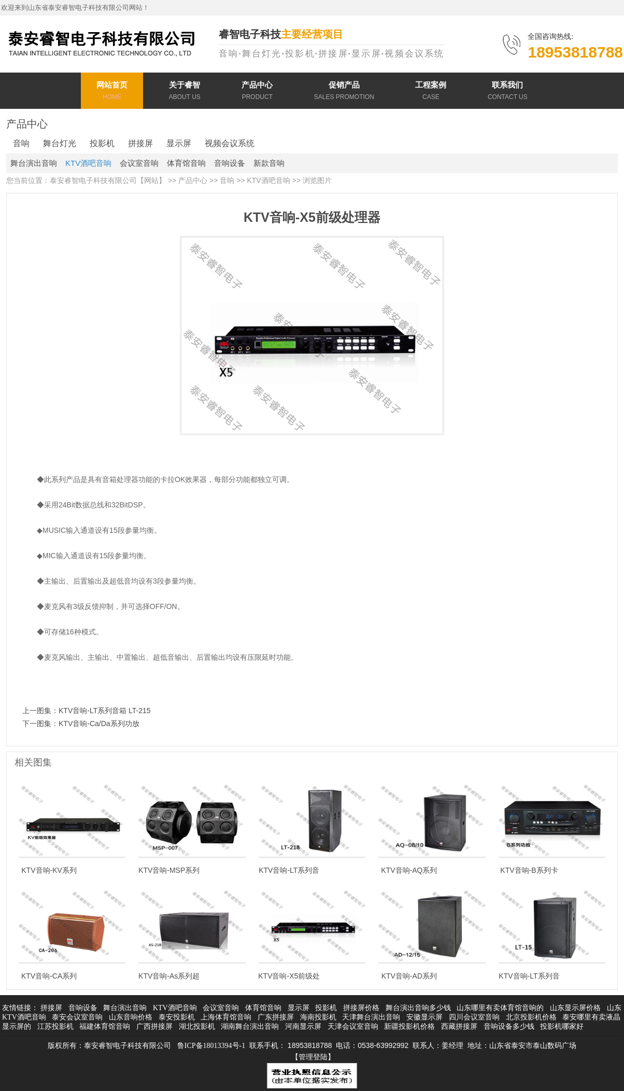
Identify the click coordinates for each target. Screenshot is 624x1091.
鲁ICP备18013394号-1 (211, 1046)
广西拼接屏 (154, 1026)
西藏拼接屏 (459, 1026)
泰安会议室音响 (77, 1017)
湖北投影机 (197, 1026)
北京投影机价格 (531, 1017)
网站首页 (111, 92)
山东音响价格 (130, 1017)
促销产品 (344, 92)
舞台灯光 (59, 143)
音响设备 (229, 163)
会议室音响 (139, 163)
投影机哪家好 (562, 1026)
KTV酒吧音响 (88, 163)
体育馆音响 (186, 163)
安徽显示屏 (424, 1017)
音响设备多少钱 (509, 1026)
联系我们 (508, 92)
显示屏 (178, 143)
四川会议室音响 (474, 1017)
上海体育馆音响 (226, 1017)
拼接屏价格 (361, 1008)
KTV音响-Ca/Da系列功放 (99, 723)
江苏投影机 (55, 1026)
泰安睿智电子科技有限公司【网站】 (108, 180)
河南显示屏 (303, 1026)
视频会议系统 (229, 143)
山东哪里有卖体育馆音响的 (500, 1008)
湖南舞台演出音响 (250, 1026)
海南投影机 (318, 1017)
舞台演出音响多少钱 (418, 1008)
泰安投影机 (177, 1017)
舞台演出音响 (33, 163)
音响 (21, 143)
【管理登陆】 (313, 1057)
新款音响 (269, 163)
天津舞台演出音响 (371, 1017)
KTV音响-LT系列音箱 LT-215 (105, 710)
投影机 (102, 143)
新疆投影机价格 (409, 1026)
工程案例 (430, 92)
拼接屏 (140, 143)
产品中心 (257, 92)
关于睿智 (185, 92)
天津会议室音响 (353, 1026)
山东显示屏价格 (575, 1008)
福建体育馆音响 (104, 1026)
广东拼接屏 (276, 1017)
